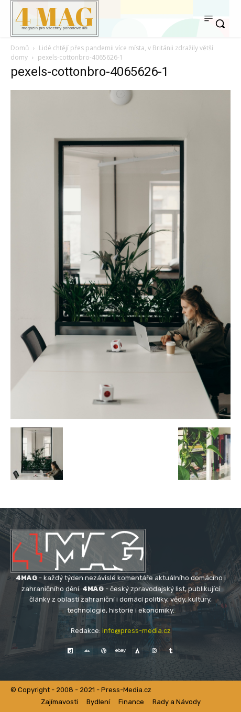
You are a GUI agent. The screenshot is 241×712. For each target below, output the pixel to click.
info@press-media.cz (136, 631)
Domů (19, 47)
